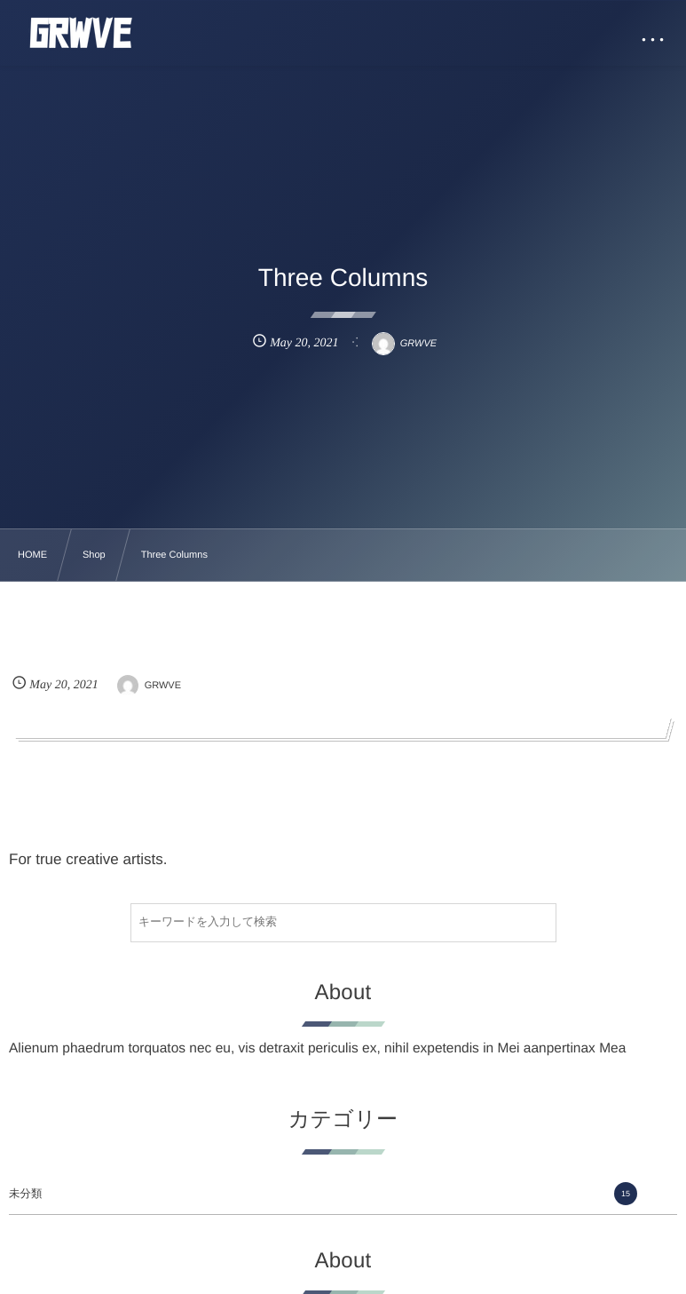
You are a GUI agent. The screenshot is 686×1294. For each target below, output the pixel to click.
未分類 (323, 1193)
